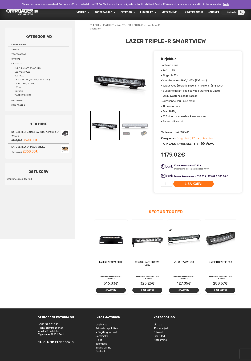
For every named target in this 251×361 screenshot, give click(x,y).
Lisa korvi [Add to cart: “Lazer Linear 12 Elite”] (111, 290)
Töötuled (19, 87)
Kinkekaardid (194, 12)
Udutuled (19, 76)
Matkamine (171, 12)
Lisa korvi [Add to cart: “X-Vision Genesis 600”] (220, 290)
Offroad (128, 12)
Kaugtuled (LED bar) (130, 25)
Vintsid (83, 12)
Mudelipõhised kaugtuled (28, 68)
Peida (226, 4)
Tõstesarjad (105, 12)
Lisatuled (148, 12)
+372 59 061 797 (48, 324)
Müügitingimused (106, 332)
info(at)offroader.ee (51, 327)
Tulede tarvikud (23, 95)
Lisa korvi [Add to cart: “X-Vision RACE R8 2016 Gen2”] (147, 290)
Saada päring (103, 347)
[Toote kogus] (167, 184)
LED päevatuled (22, 72)
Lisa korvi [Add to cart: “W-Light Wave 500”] (184, 290)
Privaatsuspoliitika (107, 328)
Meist (99, 339)
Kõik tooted (18, 105)
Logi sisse (101, 324)
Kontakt (213, 12)
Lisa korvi (193, 184)
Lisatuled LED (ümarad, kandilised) (32, 80)
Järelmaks (102, 336)
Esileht (94, 25)
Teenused (101, 343)
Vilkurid (19, 91)
